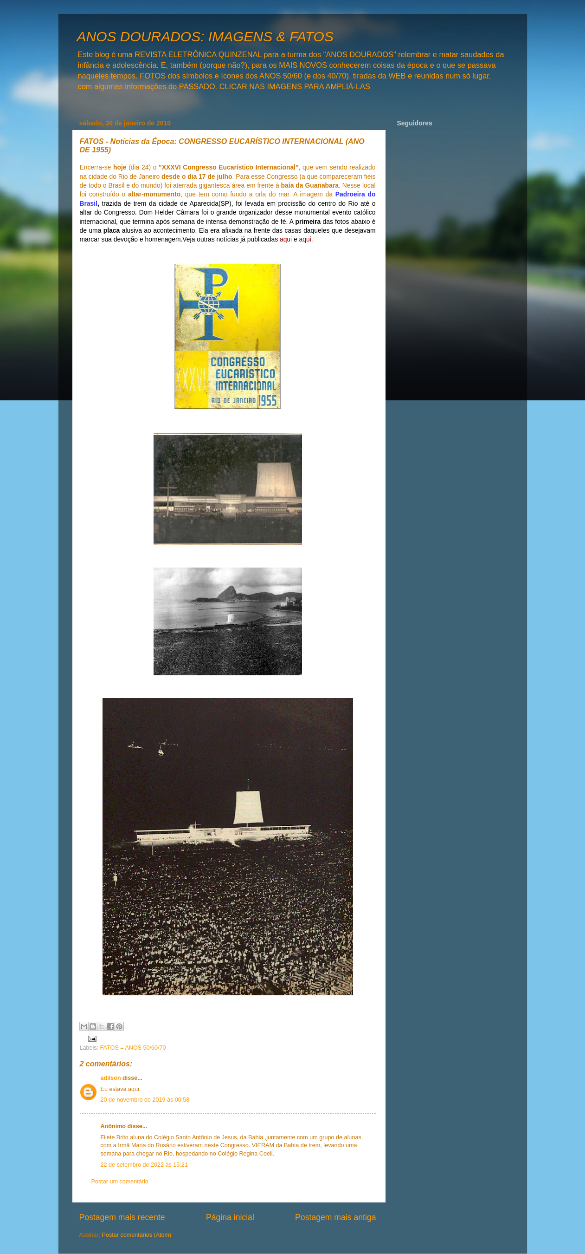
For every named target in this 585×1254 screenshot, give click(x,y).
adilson (111, 1078)
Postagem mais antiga (335, 1217)
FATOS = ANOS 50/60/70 (133, 1048)
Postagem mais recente (122, 1217)
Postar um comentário (119, 1181)
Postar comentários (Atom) (137, 1235)
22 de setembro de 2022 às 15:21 (144, 1165)
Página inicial (230, 1217)
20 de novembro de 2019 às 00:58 (145, 1100)
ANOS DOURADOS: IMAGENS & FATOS (205, 36)
